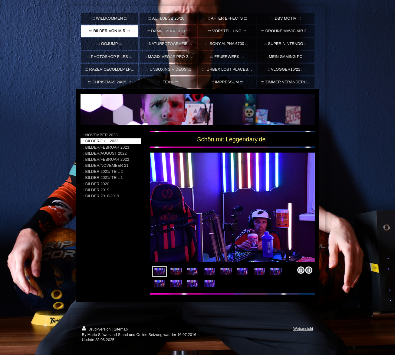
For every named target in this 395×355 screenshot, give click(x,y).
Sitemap (121, 329)
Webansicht (303, 329)
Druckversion (97, 329)
